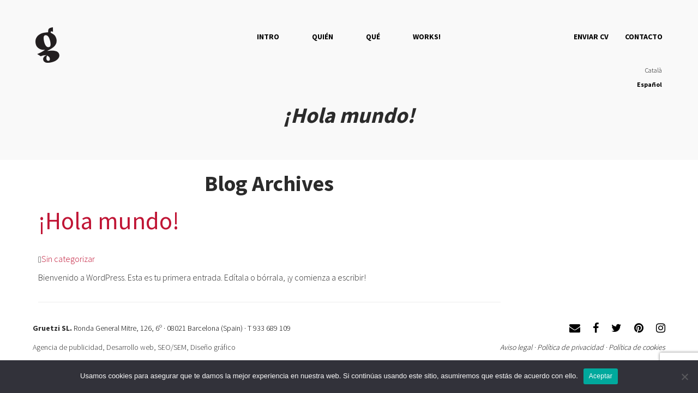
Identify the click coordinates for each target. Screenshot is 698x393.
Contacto (644, 36)
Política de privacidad (570, 347)
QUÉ (373, 36)
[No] (684, 376)
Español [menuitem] (649, 84)
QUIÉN (322, 36)
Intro (268, 36)
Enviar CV (591, 36)
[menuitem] (649, 70)
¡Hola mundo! (108, 220)
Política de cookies (637, 347)
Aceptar (600, 376)
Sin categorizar (68, 258)
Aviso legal (516, 347)
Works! (427, 36)
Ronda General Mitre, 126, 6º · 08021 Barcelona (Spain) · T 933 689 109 (182, 328)
